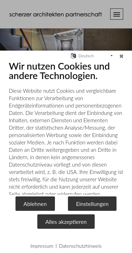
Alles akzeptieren (66, 221)
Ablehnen (35, 203)
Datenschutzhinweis (80, 246)
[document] (66, 128)
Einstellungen (92, 203)
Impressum (41, 246)
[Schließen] (121, 56)
